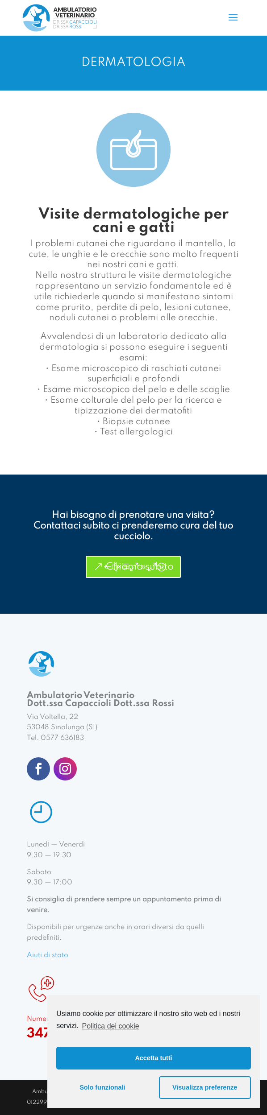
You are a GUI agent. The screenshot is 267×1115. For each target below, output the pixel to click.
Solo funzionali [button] (102, 1087)
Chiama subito (140, 567)
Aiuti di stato (47, 955)
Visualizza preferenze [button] (204, 1087)
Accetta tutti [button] (153, 1057)
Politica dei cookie (110, 1026)
